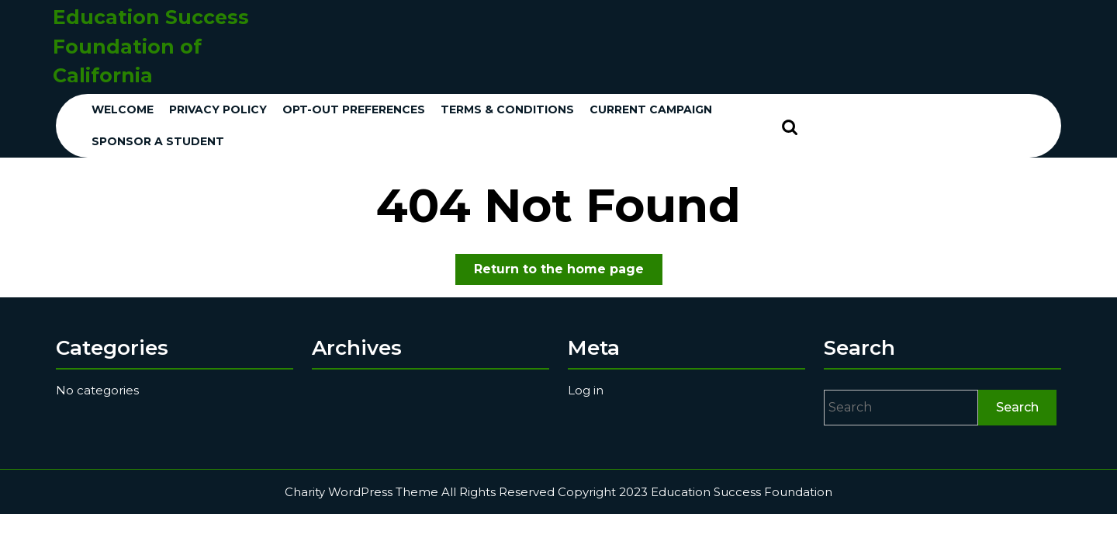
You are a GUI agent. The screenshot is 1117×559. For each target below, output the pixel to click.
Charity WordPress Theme (361, 491)
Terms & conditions (507, 109)
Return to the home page (568, 272)
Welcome (123, 109)
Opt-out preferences (353, 109)
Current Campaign (651, 109)
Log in (585, 390)
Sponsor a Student (158, 141)
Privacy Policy (218, 109)
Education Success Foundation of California (151, 46)
